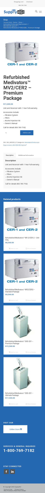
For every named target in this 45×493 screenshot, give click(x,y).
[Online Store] (15, 429)
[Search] (35, 12)
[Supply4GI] (18, 12)
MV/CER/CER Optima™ (20, 145)
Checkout (29, 2)
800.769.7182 (23, 5)
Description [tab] (10, 155)
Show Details (31, 249)
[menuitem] (19, 1)
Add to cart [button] (13, 249)
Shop (5, 20)
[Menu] (40, 12)
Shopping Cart (18, 2)
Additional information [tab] (26, 155)
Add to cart (27, 133)
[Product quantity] (6, 132)
